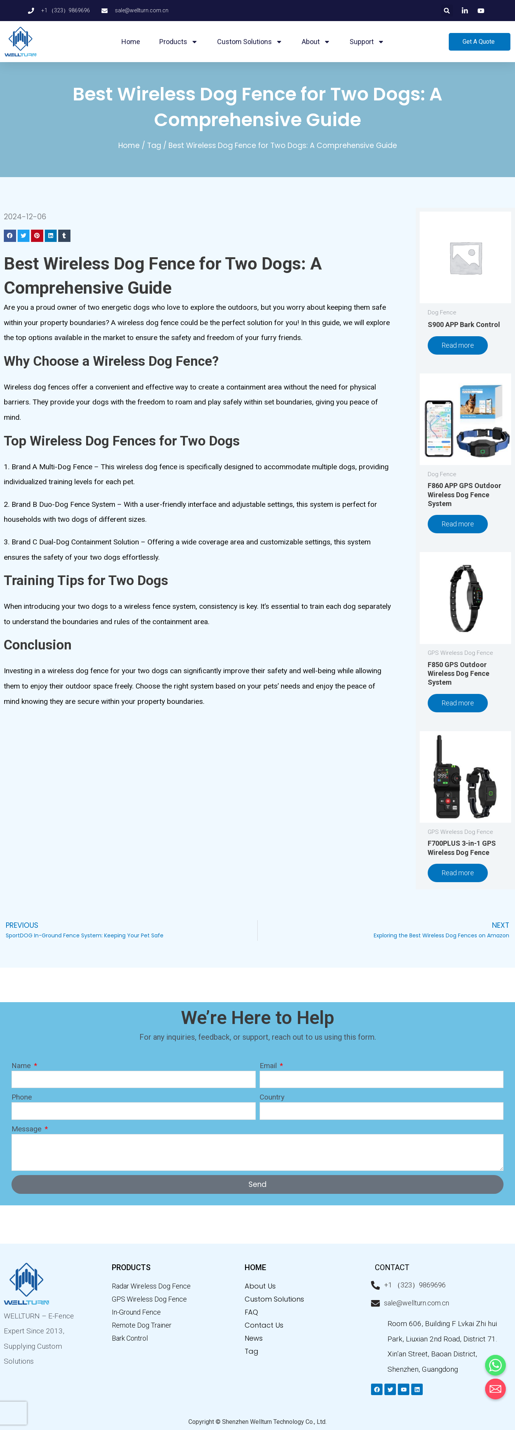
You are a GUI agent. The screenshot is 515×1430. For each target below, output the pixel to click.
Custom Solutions (250, 42)
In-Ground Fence (136, 1312)
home (255, 1267)
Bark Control (130, 1338)
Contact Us (264, 1325)
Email (269, 1065)
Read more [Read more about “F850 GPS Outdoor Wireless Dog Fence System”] (457, 703)
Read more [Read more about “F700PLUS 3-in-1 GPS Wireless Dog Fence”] (457, 873)
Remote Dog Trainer (142, 1325)
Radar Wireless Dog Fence (151, 1286)
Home (130, 42)
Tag (154, 145)
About (316, 42)
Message (27, 1128)
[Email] (495, 1389)
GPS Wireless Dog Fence (149, 1299)
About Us (260, 1286)
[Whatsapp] (495, 1365)
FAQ (251, 1312)
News (254, 1338)
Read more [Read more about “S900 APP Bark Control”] (457, 345)
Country (272, 1097)
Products (178, 42)
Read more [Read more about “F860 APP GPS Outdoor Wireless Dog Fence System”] (457, 524)
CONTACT (392, 1267)
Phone (21, 1097)
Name (22, 1065)
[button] (447, 10)
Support (367, 42)
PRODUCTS (131, 1267)
